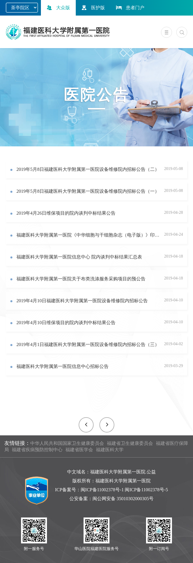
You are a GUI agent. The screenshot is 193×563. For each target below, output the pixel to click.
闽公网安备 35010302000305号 (123, 498)
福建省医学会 (79, 449)
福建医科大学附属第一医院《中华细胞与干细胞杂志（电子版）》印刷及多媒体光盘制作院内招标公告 (88, 235)
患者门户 (129, 7)
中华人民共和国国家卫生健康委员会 (67, 443)
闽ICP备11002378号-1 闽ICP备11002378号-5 (124, 489)
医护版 (92, 7)
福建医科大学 (110, 449)
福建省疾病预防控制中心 (37, 449)
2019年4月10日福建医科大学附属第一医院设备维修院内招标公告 (82, 300)
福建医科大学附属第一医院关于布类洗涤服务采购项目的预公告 (80, 278)
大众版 (57, 7)
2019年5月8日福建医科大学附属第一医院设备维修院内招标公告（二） (87, 169)
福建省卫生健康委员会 (130, 443)
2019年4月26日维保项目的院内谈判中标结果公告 (66, 213)
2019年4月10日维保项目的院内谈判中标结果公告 (66, 322)
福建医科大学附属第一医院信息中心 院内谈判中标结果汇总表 (79, 256)
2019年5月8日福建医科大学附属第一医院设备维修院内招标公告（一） (87, 191)
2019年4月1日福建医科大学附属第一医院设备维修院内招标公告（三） (87, 344)
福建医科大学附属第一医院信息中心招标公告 (62, 366)
